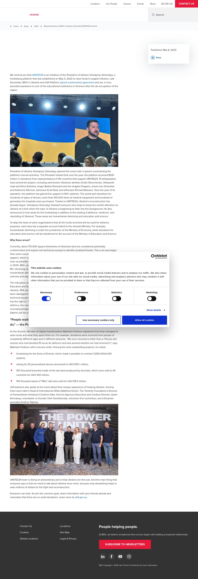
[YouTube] (120, 556)
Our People (111, 3)
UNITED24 (37, 75)
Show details (154, 310)
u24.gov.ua (81, 497)
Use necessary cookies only (98, 320)
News (153, 3)
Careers (127, 3)
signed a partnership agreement (77, 82)
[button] (186, 3)
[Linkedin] (103, 556)
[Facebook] (111, 556)
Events (140, 3)
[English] (166, 4)
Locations (95, 3)
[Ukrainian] (171, 4)
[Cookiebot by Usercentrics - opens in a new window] (153, 256)
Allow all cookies (144, 320)
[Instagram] (129, 556)
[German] (162, 4)
